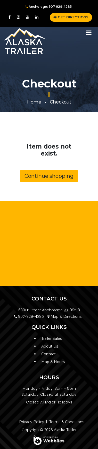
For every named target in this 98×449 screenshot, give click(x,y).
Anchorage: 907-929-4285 (49, 7)
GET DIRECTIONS (70, 17)
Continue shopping (49, 176)
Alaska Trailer (65, 430)
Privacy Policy (31, 421)
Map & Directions (64, 316)
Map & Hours (53, 361)
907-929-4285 (29, 316)
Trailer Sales (51, 338)
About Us (49, 346)
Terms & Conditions (66, 421)
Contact (48, 354)
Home (34, 102)
